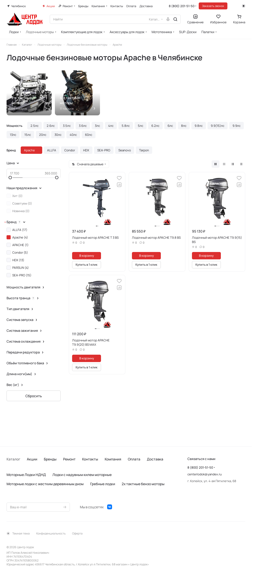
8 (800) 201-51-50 (181, 6)
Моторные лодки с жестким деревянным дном (45, 484)
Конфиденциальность (51, 533)
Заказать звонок (213, 6)
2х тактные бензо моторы (143, 484)
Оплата (134, 459)
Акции (32, 459)
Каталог (13, 459)
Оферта (77, 533)
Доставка (155, 459)
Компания (113, 459)
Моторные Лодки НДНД (26, 474)
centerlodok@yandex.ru (204, 474)
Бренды (50, 459)
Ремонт (69, 459)
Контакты (90, 459)
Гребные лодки (102, 484)
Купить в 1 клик (87, 264)
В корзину (86, 255)
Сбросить (33, 396)
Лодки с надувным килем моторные (82, 474)
